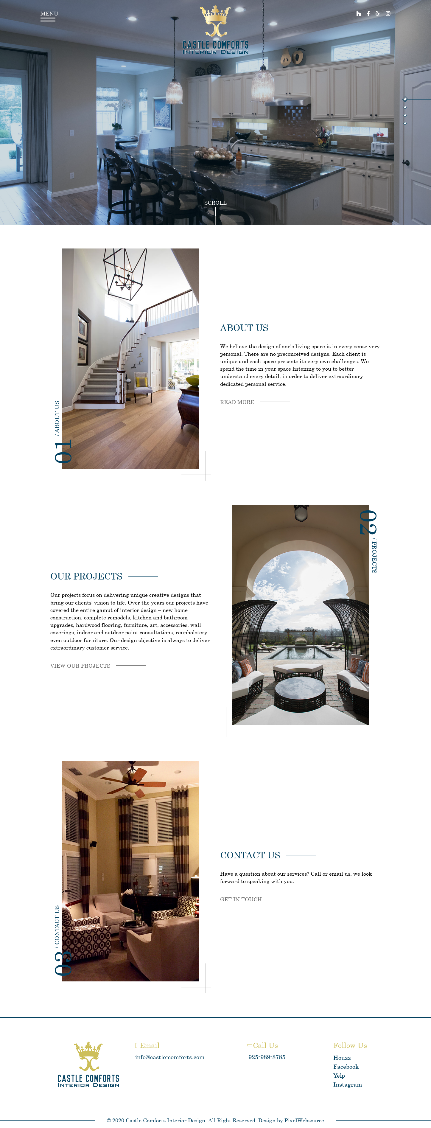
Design (267, 1120)
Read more (237, 402)
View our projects (80, 665)
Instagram (347, 1084)
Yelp (339, 1075)
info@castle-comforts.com (170, 1057)
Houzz (342, 1057)
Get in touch (241, 899)
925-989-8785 (266, 1057)
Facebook (346, 1066)
